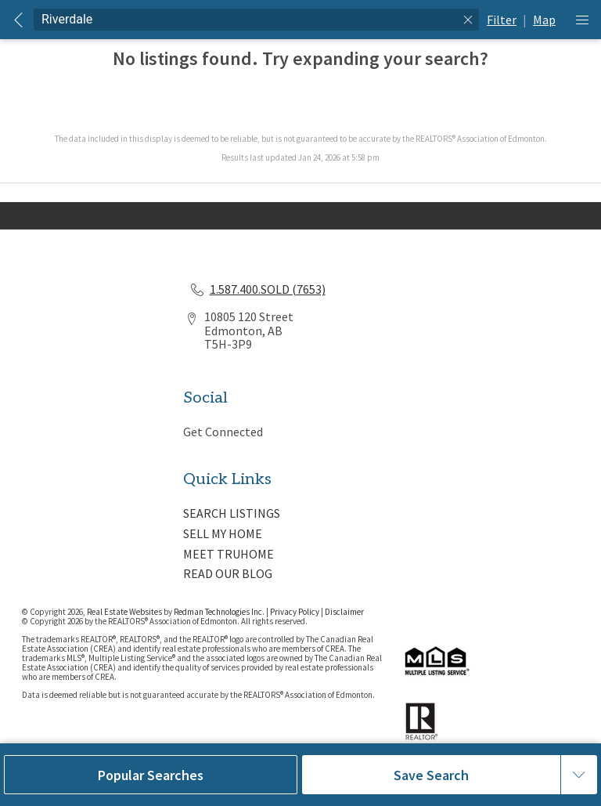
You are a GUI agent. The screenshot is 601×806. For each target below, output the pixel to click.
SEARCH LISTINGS (231, 513)
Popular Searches (150, 775)
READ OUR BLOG (227, 573)
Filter (501, 19)
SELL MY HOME (222, 533)
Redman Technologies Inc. (220, 611)
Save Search (431, 775)
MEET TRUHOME (228, 554)
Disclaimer (344, 611)
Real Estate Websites (125, 611)
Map (544, 19)
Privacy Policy (294, 611)
